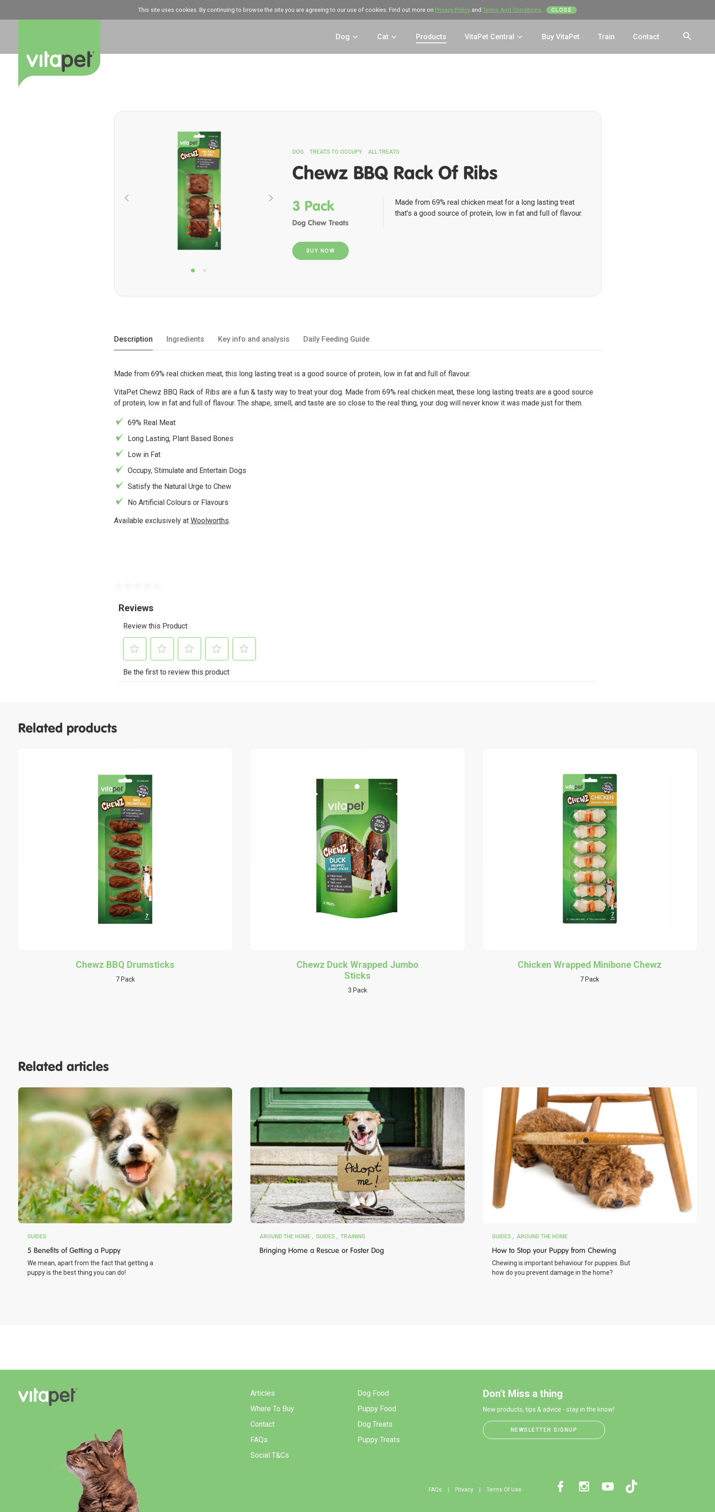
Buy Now (320, 251)
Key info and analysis (254, 339)
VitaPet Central (494, 36)
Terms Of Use (504, 1489)
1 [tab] (192, 270)
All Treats (383, 152)
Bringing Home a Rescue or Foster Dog (321, 1250)
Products (431, 36)
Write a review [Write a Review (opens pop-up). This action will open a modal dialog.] (209, 594)
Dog (347, 36)
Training (353, 1236)
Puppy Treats (379, 1439)
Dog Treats (375, 1424)
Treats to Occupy (336, 152)
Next (270, 197)
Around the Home (285, 1236)
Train (606, 36)
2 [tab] (204, 270)
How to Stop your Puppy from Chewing (554, 1250)
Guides (37, 1236)
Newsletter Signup (544, 1430)
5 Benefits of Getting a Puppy (73, 1250)
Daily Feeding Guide (336, 339)
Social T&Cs (269, 1455)
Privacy (464, 1489)
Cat (387, 36)
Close (561, 10)
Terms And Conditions (512, 9)
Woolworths (210, 520)
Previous (126, 197)
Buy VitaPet (561, 36)
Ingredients (185, 339)
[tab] (133, 339)
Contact (646, 36)
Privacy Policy (452, 9)
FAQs (259, 1439)
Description (133, 339)
